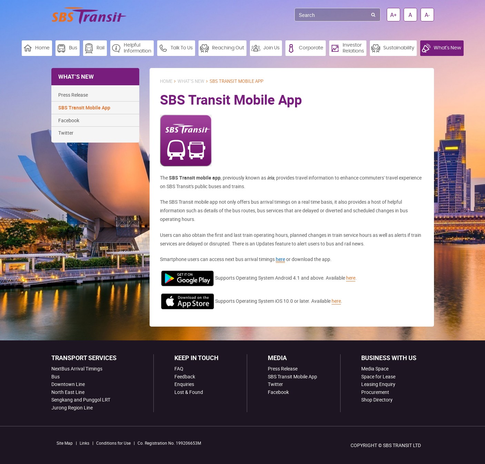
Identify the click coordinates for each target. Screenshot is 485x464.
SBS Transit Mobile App (84, 107)
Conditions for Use (113, 443)
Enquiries (184, 384)
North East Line (67, 392)
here (350, 277)
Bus (55, 376)
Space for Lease (378, 376)
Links (84, 443)
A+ (393, 15)
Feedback (184, 376)
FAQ (178, 368)
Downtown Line (68, 384)
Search (373, 14)
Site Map (65, 443)
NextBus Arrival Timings (76, 368)
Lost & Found (188, 392)
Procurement (375, 392)
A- (427, 15)
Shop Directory (377, 399)
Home (166, 81)
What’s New (191, 81)
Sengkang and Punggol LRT (80, 399)
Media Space (374, 368)
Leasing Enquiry (378, 384)
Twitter (65, 132)
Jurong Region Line (72, 407)
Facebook (68, 120)
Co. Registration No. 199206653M (169, 443)
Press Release (73, 94)
